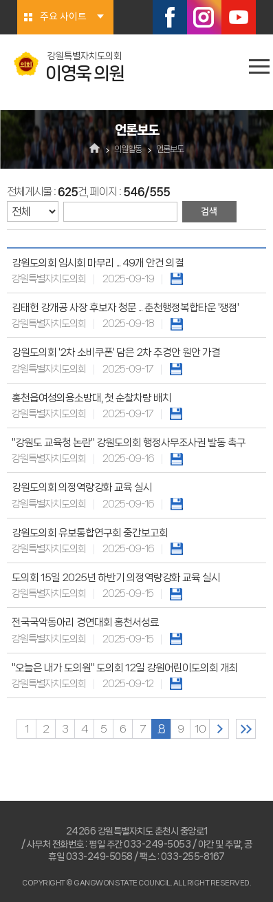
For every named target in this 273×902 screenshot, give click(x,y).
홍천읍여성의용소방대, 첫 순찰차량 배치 (91, 397)
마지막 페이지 (246, 729)
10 (200, 729)
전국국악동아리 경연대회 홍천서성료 (85, 622)
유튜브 (238, 17)
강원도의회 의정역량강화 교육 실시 (82, 487)
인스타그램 (204, 17)
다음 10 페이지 (219, 729)
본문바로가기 (0, 0)
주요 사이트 (63, 17)
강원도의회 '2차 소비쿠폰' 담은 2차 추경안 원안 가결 (116, 352)
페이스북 (170, 17)
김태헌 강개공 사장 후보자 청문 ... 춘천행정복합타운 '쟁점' (125, 307)
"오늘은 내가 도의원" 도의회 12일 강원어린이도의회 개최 (125, 667)
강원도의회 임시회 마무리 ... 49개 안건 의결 (98, 263)
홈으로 (94, 149)
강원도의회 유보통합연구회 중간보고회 (90, 532)
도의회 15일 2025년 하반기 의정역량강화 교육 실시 (116, 577)
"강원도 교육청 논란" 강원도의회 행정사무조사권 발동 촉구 (128, 442)
